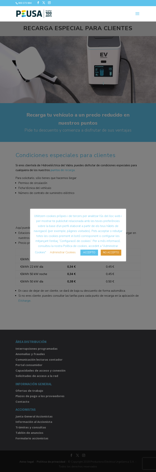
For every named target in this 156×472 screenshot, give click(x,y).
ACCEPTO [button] (89, 252)
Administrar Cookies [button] (63, 252)
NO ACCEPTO (111, 252)
